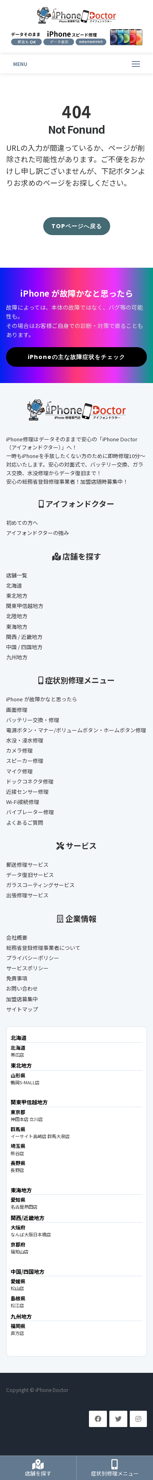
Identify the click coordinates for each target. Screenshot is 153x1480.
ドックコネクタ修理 (29, 781)
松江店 (17, 1305)
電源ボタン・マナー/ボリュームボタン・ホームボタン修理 (76, 730)
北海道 (14, 585)
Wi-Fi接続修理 (22, 802)
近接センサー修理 (27, 791)
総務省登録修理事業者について (43, 947)
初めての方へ (22, 522)
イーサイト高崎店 (29, 1136)
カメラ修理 (19, 750)
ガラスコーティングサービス (40, 885)
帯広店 (17, 1054)
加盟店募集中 (22, 999)
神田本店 (20, 1119)
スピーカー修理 (24, 760)
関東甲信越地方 (24, 606)
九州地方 (16, 657)
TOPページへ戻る (76, 226)
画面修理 (16, 710)
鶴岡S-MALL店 (25, 1082)
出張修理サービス (27, 895)
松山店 (17, 1288)
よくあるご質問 (24, 822)
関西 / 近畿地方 (24, 637)
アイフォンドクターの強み (37, 533)
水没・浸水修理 (24, 740)
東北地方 (16, 595)
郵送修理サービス (27, 864)
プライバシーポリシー (32, 958)
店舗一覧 (16, 575)
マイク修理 (19, 771)
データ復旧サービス (30, 875)
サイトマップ (22, 1009)
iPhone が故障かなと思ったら (41, 699)
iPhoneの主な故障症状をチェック (76, 357)
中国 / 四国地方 (24, 647)
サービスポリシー (27, 968)
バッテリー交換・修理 (32, 720)
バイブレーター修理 (30, 812)
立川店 (36, 1119)
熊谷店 (17, 1153)
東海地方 (16, 626)
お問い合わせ (22, 988)
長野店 (17, 1170)
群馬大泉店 (58, 1136)
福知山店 (20, 1251)
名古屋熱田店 (24, 1206)
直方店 (17, 1333)
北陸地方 (16, 616)
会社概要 (16, 937)
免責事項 (16, 978)
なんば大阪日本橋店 (31, 1234)
